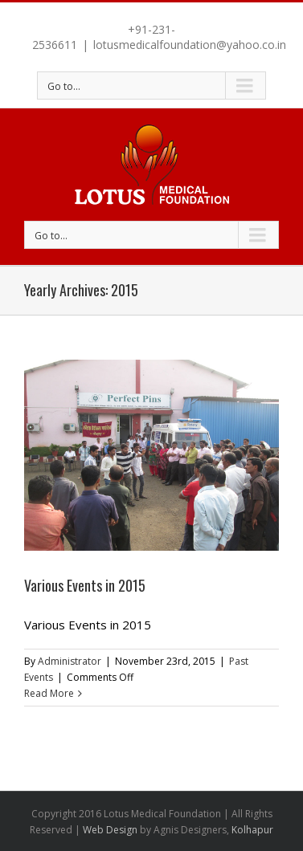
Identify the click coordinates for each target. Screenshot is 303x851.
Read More (49, 693)
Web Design (110, 830)
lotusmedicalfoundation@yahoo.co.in (189, 44)
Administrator (69, 661)
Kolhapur (252, 830)
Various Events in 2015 (84, 585)
